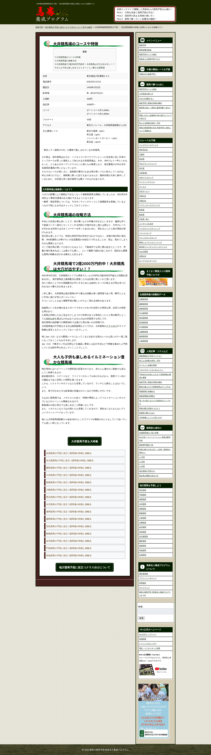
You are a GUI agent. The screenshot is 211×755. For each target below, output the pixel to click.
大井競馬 (142, 518)
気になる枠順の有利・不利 (149, 123)
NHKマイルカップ (146, 178)
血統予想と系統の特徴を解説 (150, 103)
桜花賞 (141, 159)
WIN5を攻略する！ (146, 99)
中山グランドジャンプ (148, 164)
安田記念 (142, 196)
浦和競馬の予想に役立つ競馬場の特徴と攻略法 (68, 511)
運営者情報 (143, 574)
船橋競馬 (142, 513)
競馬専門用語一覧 (146, 445)
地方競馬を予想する (147, 471)
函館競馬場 (143, 304)
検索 (141, 618)
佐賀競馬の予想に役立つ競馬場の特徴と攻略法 (68, 453)
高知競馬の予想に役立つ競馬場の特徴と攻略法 (68, 555)
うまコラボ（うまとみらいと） (151, 370)
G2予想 (142, 462)
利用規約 (142, 583)
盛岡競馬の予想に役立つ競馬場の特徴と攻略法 (68, 519)
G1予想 (142, 457)
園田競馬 (142, 541)
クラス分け (111, 326)
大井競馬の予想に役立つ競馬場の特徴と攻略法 (68, 475)
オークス (142, 187)
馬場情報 (142, 639)
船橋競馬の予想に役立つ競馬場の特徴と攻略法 (68, 533)
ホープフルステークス (148, 261)
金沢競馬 (142, 527)
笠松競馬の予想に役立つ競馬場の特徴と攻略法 (68, 526)
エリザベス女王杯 (146, 224)
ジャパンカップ (145, 233)
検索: (140, 606)
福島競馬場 (143, 309)
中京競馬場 (143, 327)
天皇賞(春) (143, 173)
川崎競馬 (142, 523)
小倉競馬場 (143, 341)
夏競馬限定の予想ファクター (150, 356)
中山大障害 (143, 252)
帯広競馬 (142, 490)
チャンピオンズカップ (148, 238)
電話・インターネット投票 (149, 648)
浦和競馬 (142, 509)
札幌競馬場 (143, 299)
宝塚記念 (142, 201)
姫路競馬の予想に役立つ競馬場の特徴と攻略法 (68, 482)
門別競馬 (142, 495)
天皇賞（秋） (144, 219)
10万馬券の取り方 (146, 94)
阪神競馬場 (143, 336)
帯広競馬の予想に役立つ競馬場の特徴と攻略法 (68, 497)
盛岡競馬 (142, 499)
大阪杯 (141, 154)
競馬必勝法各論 (145, 50)
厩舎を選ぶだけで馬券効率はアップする (155, 387)
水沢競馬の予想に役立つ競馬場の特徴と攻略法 (68, 504)
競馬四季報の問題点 (147, 396)
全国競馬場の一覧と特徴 (148, 433)
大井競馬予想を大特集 (84, 441)
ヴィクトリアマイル (147, 182)
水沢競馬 (142, 504)
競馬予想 (142, 45)
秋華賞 (141, 210)
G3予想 (142, 466)
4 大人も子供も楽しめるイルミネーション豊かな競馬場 (80, 67)
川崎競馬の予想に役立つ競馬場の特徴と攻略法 (68, 489)
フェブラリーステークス (148, 145)
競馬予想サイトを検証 (148, 54)
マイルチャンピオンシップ (149, 229)
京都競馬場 (143, 332)
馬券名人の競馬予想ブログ (149, 59)
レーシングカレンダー (148, 644)
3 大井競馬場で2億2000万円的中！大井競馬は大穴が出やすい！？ (85, 64)
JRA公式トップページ (147, 634)
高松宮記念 (143, 150)
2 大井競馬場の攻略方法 (65, 60)
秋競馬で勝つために (147, 413)
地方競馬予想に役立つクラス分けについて (84, 567)
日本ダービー (144, 191)
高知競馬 (142, 550)
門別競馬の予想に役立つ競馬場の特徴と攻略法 (68, 548)
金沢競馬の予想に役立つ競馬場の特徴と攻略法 (68, 540)
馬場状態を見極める (147, 391)
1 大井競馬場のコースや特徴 (67, 57)
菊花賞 (141, 215)
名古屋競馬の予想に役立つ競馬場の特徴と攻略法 (70, 460)
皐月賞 (141, 168)
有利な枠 (50, 318)
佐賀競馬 (142, 555)
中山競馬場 (143, 313)
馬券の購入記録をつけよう (149, 408)
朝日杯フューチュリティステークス (153, 247)
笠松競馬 (142, 532)
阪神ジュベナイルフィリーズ (150, 242)
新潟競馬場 (143, 322)
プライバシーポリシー (148, 578)
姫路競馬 (142, 546)
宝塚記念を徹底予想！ (148, 74)
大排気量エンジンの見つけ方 (150, 418)
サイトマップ (144, 588)
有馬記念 (142, 256)
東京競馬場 (143, 318)
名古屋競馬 (143, 536)
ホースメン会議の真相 (148, 365)
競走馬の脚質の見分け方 (148, 476)
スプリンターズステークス (149, 205)
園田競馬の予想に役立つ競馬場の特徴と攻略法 (68, 467)
